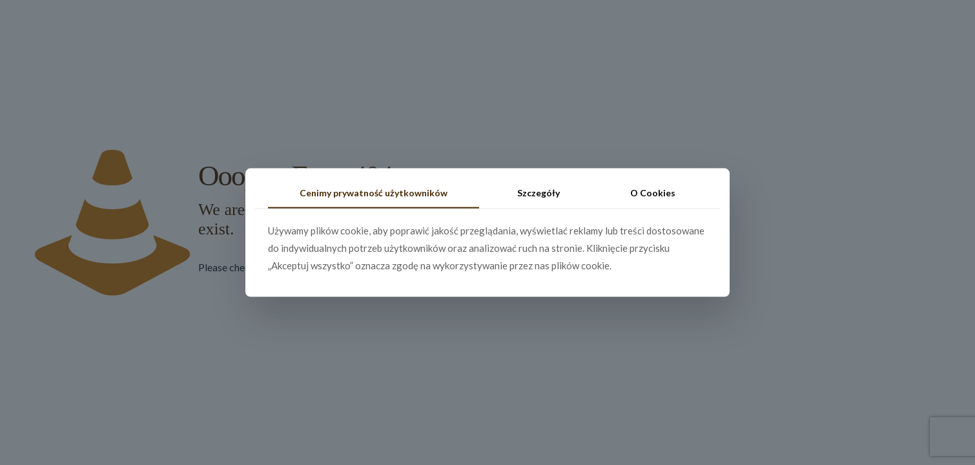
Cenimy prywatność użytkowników (373, 192)
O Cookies (652, 192)
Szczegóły (538, 192)
